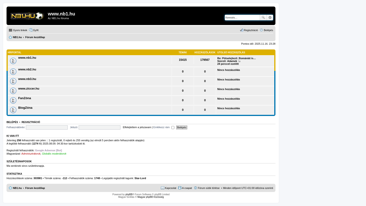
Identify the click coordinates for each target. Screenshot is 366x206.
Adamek (232, 61)
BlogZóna (25, 107)
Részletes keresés (270, 17)
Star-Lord (140, 178)
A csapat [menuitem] (187, 188)
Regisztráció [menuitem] (251, 30)
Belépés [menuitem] (268, 30)
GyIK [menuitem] (36, 30)
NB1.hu (17, 188)
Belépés (12, 122)
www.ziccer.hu (28, 88)
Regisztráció (30, 122)
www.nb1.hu (27, 57)
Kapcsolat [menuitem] (170, 188)
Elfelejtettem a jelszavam (137, 127)
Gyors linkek (20, 30)
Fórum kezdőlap (35, 188)
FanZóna (24, 98)
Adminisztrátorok (31, 153)
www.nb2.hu (27, 69)
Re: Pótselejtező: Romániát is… (236, 58)
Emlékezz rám (163, 127)
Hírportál (14, 52)
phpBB (128, 194)
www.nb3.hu (27, 79)
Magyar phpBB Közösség (150, 197)
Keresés (263, 17)
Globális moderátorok (54, 153)
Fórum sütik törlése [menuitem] (209, 188)
